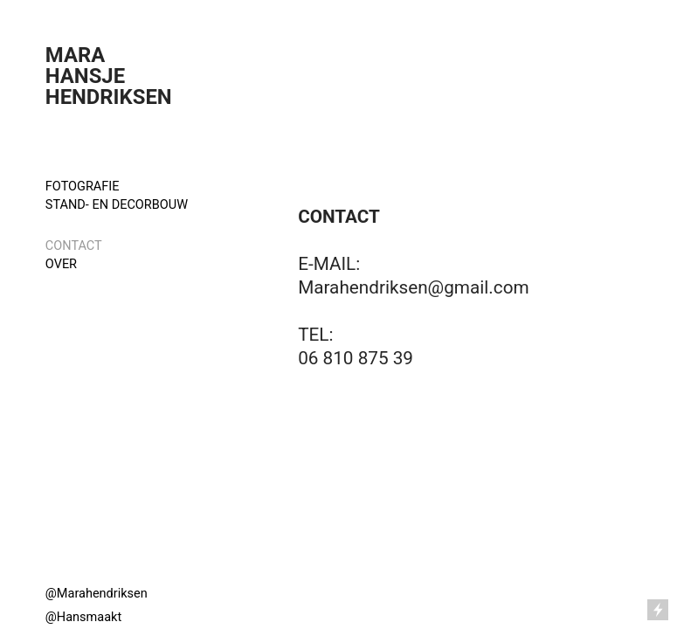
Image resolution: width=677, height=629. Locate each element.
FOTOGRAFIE (83, 186)
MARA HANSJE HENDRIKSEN (111, 76)
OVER (61, 264)
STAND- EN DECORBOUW (118, 204)
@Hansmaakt (83, 617)
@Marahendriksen (96, 593)
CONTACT (73, 245)
